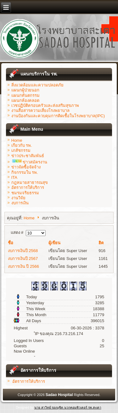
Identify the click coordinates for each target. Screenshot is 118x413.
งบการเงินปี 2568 (23, 250)
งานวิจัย (18, 197)
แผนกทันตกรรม (25, 95)
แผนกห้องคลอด (25, 100)
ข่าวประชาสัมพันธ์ (27, 155)
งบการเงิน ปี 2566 (23, 266)
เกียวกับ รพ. (21, 145)
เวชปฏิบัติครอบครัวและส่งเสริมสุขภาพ (45, 105)
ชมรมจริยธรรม (25, 192)
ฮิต (101, 242)
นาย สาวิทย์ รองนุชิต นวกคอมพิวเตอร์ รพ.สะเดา (67, 407)
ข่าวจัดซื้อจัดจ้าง (26, 167)
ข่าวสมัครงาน (29, 162)
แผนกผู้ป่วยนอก (25, 90)
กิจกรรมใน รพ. (24, 172)
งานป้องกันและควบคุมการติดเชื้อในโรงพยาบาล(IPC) (58, 115)
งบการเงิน (20, 203)
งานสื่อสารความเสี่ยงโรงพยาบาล (40, 110)
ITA (14, 177)
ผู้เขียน (54, 242)
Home (16, 140)
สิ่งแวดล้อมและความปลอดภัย (37, 85)
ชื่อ (10, 242)
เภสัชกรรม (21, 150)
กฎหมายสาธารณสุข (29, 182)
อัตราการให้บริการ (27, 187)
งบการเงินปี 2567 (23, 258)
